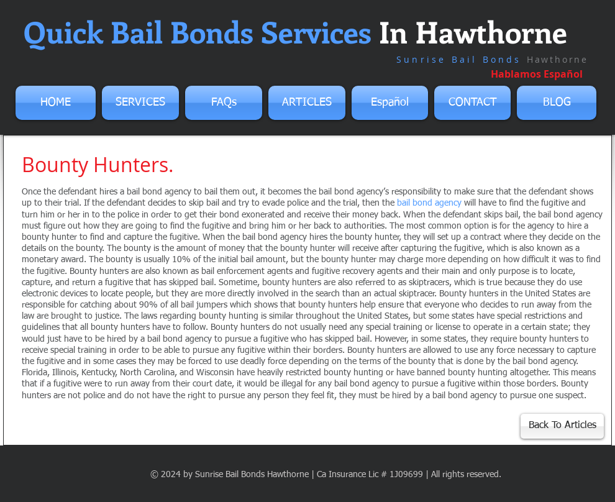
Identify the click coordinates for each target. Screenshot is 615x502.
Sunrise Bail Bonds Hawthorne (252, 474)
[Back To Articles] (562, 426)
